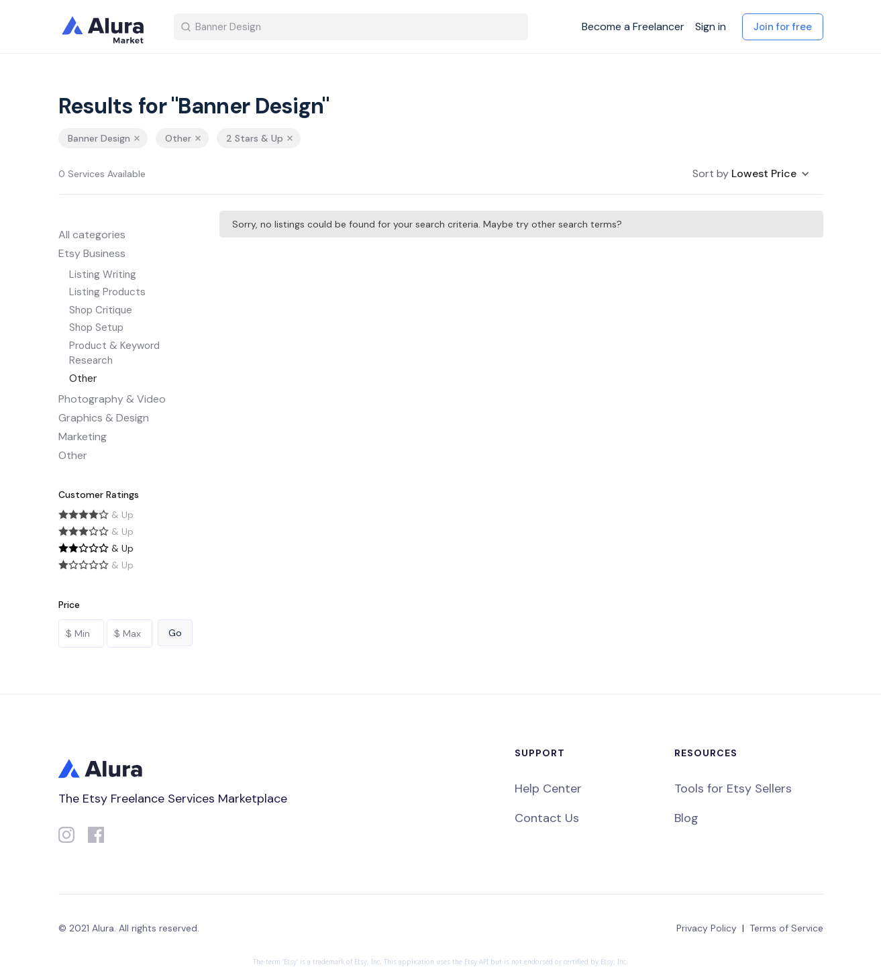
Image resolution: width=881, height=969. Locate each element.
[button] (751, 174)
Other (83, 378)
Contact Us (547, 818)
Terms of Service (786, 928)
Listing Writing (102, 274)
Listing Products (107, 292)
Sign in (710, 27)
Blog (686, 818)
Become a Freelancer (633, 27)
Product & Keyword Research (114, 353)
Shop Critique (100, 310)
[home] (105, 27)
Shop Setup (96, 327)
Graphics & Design (103, 418)
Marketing (82, 436)
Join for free (783, 27)
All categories (91, 234)
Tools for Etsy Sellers (733, 788)
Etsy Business (91, 253)
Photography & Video (112, 399)
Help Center (548, 788)
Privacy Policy (706, 928)
